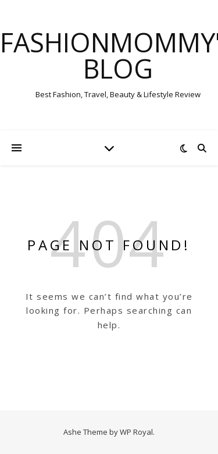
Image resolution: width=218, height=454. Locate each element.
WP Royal (136, 432)
